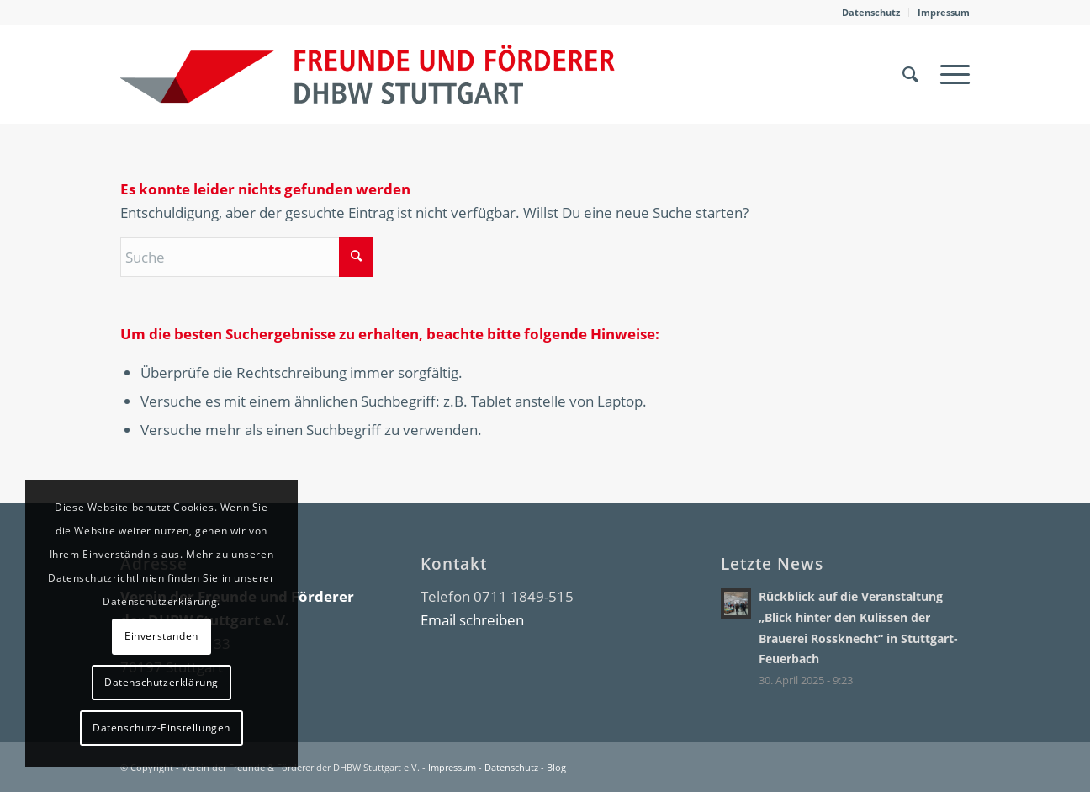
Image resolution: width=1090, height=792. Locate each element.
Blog (556, 767)
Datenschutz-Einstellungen (161, 727)
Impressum (944, 12)
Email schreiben (472, 620)
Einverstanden (161, 636)
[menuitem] (871, 12)
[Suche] (910, 74)
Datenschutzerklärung (161, 682)
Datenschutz (871, 12)
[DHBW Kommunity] (367, 74)
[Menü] (949, 74)
